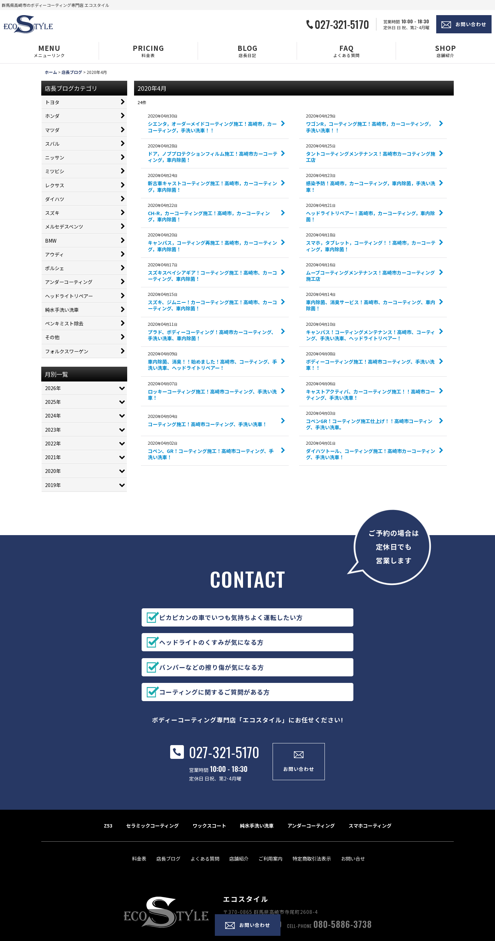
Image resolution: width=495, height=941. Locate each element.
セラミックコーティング (152, 787)
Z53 (108, 787)
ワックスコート (209, 787)
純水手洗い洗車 (257, 787)
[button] (49, 51)
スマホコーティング (370, 787)
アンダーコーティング (311, 787)
